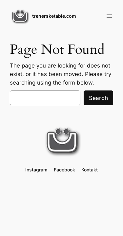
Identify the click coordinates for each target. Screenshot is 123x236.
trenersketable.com (54, 16)
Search (98, 98)
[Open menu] (109, 16)
